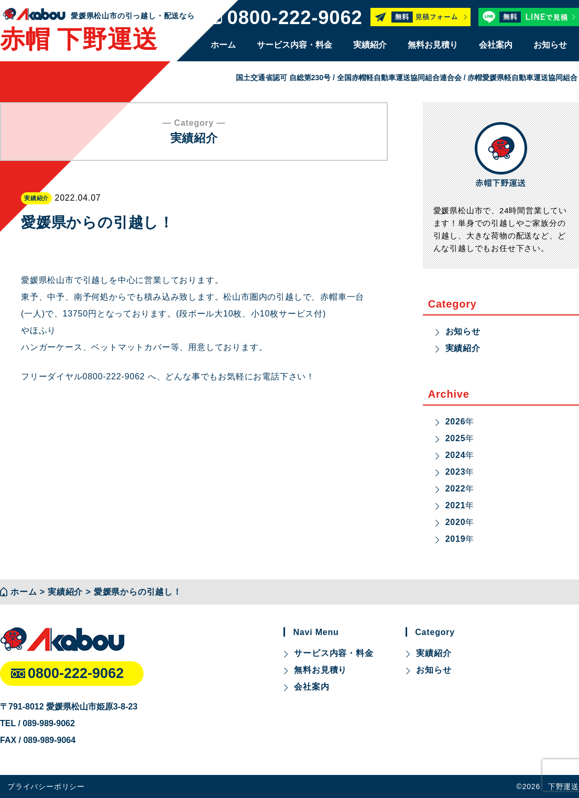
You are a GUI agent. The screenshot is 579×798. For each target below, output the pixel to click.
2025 (455, 438)
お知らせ (550, 44)
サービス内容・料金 (294, 44)
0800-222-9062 (295, 18)
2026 (455, 421)
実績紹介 (370, 44)
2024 (455, 455)
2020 (455, 522)
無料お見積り (433, 44)
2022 (455, 488)
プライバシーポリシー (46, 786)
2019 (455, 538)
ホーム (223, 44)
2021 (455, 505)
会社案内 (495, 44)
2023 (455, 471)
